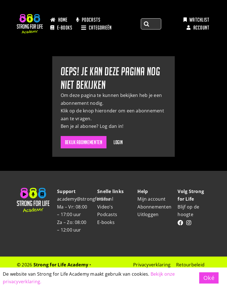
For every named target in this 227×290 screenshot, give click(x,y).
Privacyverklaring (152, 265)
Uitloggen (147, 214)
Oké (208, 278)
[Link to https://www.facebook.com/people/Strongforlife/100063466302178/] (180, 223)
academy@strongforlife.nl (85, 199)
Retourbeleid (190, 265)
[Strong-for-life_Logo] (30, 16)
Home (103, 199)
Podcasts (107, 214)
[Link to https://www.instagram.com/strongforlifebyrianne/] (188, 223)
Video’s (105, 207)
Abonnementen (154, 207)
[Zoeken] (146, 24)
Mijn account (151, 199)
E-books (106, 222)
